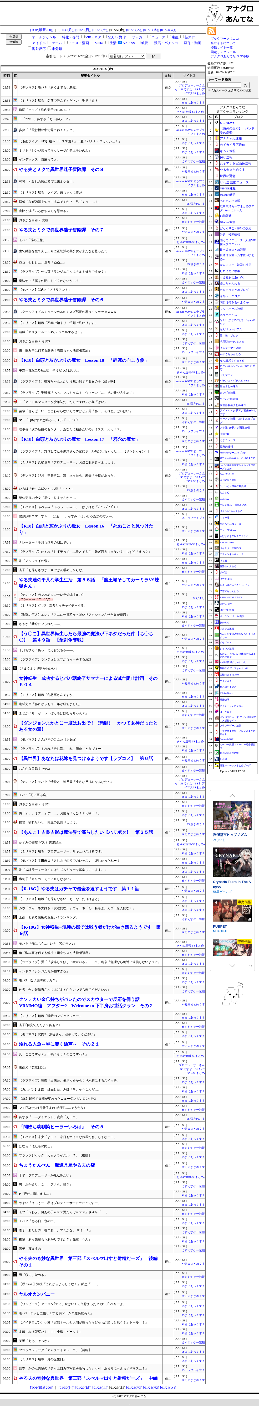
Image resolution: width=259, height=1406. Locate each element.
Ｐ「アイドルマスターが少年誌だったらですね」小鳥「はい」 (63, 402)
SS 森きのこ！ (195, 203)
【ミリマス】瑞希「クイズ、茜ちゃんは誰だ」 (52, 192)
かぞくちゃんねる (230, 354)
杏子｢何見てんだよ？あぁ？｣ (39, 1025)
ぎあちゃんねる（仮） (231, 524)
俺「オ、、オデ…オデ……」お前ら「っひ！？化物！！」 (60, 813)
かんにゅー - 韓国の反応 (235, 264)
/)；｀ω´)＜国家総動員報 (233, 486)
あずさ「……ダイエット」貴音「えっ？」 (49, 1117)
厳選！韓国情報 (230, 234)
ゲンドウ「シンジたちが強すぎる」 (44, 971)
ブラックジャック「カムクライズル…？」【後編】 (55, 1155)
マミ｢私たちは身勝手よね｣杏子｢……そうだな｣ (52, 1108)
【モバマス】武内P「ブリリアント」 (45, 290)
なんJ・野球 (117, 37)
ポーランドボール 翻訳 (232, 616)
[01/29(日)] (83, 30)
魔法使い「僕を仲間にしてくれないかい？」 (50, 281)
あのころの (226, 603)
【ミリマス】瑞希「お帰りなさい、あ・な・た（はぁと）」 (61, 899)
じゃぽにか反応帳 (229, 753)
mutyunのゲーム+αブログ (233, 452)
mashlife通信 (228, 194)
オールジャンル (44, 37)
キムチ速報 (228, 151)
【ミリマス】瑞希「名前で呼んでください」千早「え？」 (60, 100)
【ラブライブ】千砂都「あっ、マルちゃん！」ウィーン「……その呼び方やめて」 (77, 393)
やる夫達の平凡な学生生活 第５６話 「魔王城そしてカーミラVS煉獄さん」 (89, 583)
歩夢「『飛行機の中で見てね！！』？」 (47, 130)
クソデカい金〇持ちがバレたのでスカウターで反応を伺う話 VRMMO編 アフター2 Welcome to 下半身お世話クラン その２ (86, 1002)
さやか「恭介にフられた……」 (41, 624)
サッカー (139, 37)
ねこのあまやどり (229, 687)
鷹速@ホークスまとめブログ (235, 765)
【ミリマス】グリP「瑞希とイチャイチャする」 (53, 605)
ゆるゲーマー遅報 (230, 348)
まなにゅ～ (226, 642)
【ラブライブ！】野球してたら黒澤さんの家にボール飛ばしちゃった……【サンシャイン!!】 (84, 451)
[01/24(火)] (168, 30)
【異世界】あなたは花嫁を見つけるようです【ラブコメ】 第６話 (86, 758)
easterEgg (224, 499)
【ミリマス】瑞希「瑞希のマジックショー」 (50, 1016)
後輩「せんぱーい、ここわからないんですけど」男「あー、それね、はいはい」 (76, 411)
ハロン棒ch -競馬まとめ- (233, 505)
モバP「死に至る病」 (34, 795)
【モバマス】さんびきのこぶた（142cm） (48, 739)
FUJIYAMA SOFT (225, 948)
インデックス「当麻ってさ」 (39, 159)
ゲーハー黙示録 (229, 398)
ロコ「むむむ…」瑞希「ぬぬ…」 (42, 262)
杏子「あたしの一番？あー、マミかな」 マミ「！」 (55, 1230)
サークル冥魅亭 (224, 845)
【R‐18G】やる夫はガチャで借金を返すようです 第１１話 (79, 888)
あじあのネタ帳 (230, 200)
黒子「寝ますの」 (31, 1248)
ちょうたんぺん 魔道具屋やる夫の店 (57, 1165)
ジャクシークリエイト (229, 896)
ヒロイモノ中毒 (230, 271)
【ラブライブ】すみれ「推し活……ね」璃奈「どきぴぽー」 (61, 749)
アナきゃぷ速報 (231, 138)
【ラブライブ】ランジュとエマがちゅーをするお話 (55, 659)
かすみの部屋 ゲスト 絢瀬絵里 (40, 842)
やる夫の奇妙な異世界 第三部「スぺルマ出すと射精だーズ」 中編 (88, 1378)
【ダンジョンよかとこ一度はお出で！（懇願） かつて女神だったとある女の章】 (88, 726)
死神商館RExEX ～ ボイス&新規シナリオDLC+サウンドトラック (232, 840)
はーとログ (226, 712)
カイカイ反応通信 (232, 145)
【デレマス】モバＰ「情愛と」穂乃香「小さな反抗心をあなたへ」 (66, 782)
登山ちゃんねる (230, 283)
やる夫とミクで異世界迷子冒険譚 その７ (61, 230)
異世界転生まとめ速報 (233, 405)
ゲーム (57, 43)
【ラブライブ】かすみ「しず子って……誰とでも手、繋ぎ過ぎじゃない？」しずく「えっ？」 (85, 552)
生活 (113, 43)
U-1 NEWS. (227, 123)
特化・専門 (70, 37)
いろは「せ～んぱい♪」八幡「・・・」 (46, 488)
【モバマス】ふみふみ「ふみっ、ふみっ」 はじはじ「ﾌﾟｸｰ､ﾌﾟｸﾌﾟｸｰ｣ (68, 507)
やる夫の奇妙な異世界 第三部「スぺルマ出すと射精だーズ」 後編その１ (88, 1261)
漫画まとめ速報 (229, 386)
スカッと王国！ (228, 628)
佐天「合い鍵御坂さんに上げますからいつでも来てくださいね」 (64, 989)
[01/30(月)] (66, 30)
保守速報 (226, 157)
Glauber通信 (227, 222)
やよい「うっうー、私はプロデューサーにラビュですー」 (60, 1203)
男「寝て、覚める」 (33, 1275)
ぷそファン (226, 375)
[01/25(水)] (151, 30)
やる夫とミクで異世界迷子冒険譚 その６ (61, 299)
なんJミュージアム (231, 329)
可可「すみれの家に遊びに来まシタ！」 (47, 181)
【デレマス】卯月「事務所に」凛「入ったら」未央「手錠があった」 (68, 475)
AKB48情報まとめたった (233, 662)
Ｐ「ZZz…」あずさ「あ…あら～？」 (45, 119)
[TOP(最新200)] (41, 30)
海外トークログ (230, 296)
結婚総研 (224, 699)
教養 (144, 43)
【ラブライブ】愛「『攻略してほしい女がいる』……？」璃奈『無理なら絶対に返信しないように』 (90, 962)
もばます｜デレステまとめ (234, 536)
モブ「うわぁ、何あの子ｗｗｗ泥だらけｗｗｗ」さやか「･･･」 (64, 1212)
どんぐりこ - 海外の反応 (235, 228)
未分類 (57, 49)
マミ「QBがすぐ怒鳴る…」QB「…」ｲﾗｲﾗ (48, 420)
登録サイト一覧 (222, 47)
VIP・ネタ (93, 37)
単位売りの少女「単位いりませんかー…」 (49, 498)
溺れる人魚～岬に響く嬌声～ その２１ (59, 1044)
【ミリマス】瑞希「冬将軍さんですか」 (47, 695)
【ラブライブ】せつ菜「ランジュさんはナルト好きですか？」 (63, 271)
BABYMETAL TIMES (231, 597)
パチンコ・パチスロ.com (234, 380)
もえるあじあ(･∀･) (232, 277)
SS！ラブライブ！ (193, 352)
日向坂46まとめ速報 (233, 249)
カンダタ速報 (228, 392)
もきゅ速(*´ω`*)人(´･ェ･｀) (234, 585)
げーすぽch (226, 578)
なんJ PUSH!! (227, 473)
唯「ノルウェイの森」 (34, 561)
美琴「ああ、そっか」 (34, 1341)
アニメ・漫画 (78, 43)
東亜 (175, 37)
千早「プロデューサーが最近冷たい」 (46, 1175)
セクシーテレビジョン (231, 706)
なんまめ (224, 492)
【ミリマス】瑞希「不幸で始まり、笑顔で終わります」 (58, 323)
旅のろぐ (224, 622)
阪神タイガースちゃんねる (234, 668)
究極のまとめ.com (229, 674)
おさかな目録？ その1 (34, 804)
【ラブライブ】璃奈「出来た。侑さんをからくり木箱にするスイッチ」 (69, 1080)
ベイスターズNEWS (230, 548)
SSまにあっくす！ (193, 102)
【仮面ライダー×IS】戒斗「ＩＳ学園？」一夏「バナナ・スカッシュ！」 (70, 141)
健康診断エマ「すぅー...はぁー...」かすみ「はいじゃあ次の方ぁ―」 (67, 516)
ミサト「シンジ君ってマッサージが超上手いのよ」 (55, 150)
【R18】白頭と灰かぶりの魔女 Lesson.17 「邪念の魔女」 (79, 439)
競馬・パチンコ (166, 43)
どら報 (223, 759)
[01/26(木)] (134, 30)
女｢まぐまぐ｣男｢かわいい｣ (38, 668)
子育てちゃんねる (229, 591)
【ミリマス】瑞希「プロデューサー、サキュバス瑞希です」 (61, 851)
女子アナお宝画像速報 (235, 163)
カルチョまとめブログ (234, 289)
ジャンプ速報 (227, 648)
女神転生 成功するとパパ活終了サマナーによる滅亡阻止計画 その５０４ (88, 681)
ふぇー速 (224, 517)
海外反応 (39, 49)
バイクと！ (226, 680)
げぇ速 (223, 560)
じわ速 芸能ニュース (234, 182)
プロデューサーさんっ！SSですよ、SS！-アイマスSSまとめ (190, 89)
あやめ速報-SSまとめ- (191, 111)
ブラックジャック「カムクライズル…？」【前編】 (55, 1350)
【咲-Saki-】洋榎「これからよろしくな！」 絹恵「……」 (59, 1284)
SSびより (199, 598)
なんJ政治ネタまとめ (232, 360)
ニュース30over (228, 530)
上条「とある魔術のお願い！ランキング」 (49, 917)
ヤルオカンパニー (37, 1294)
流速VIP (224, 433)
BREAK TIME (227, 542)
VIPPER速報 (228, 188)
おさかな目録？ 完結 (33, 220)
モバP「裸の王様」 (32, 240)
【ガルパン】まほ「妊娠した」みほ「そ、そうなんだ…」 (60, 1089)
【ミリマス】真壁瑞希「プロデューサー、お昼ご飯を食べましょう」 (68, 462)
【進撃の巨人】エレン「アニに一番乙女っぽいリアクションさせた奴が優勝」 (74, 615)
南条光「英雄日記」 (33, 1067)
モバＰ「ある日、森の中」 (38, 1221)
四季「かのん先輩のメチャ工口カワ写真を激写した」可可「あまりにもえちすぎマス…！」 (83, 1368)
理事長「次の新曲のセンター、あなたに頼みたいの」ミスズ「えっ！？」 (71, 429)
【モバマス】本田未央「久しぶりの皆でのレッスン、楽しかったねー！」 (71, 860)
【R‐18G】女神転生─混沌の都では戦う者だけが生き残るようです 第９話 (89, 930)
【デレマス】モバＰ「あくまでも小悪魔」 (49, 87)
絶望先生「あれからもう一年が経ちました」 (50, 704)
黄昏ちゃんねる (228, 566)
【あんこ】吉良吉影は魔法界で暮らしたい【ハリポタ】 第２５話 (86, 832)
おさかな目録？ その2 (34, 769)
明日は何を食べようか (234, 302)
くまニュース (228, 440)
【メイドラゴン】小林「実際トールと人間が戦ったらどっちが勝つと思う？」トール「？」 (83, 1322)
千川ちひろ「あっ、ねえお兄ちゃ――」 (47, 650)
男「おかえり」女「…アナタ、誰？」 (46, 1184)
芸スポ (190, 37)
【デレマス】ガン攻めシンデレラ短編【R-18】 (52, 595)
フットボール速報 (231, 308)
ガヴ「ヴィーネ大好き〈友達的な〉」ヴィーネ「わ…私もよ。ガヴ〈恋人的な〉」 (77, 908)
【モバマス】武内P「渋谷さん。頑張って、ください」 (58, 1034)
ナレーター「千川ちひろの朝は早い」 (46, 542)
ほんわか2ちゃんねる (231, 511)
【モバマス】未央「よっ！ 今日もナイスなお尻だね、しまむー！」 (68, 1137)
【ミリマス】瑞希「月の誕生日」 (42, 1359)
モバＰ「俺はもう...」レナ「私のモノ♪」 (48, 943)
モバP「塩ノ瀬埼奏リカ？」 (39, 980)
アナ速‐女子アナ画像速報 (235, 427)
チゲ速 (223, 572)
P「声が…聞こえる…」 (35, 1194)
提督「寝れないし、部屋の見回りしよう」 (49, 822)
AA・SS (129, 43)
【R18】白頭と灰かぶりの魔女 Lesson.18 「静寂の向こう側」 (84, 360)
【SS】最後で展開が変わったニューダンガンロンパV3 (57, 1098)
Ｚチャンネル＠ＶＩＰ (231, 554)
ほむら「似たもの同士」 (36, 1146)
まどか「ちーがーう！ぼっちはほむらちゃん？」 (53, 713)
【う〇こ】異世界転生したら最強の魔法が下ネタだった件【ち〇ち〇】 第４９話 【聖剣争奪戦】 (86, 637)
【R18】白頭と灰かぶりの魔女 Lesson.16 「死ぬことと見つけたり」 (86, 529)
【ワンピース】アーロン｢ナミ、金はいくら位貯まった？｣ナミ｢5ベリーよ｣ (72, 1304)
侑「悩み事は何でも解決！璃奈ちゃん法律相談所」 (55, 350)
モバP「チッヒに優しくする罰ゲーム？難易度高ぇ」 (56, 1313)
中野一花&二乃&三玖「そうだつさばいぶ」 (50, 370)
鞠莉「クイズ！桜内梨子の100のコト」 (46, 110)
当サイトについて (223, 43)
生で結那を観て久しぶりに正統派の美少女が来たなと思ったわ (63, 251)
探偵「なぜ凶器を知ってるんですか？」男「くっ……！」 (60, 202)
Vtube (99, 43)
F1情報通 (226, 215)
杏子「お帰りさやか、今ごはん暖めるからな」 (52, 570)
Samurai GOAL (227, 739)
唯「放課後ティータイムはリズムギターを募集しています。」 (63, 870)
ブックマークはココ (225, 38)
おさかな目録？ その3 (34, 341)
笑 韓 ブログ (229, 335)
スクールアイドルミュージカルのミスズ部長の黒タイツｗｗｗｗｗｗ (68, 312)
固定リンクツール (223, 52)
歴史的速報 (226, 446)
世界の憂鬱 (228, 176)
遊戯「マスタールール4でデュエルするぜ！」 (51, 332)
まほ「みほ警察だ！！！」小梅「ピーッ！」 (50, 1331)
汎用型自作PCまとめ (232, 341)
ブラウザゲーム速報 (230, 725)
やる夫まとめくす (193, 171)
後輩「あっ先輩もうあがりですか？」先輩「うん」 (55, 1239)
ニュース (158, 37)
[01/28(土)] (100, 30)
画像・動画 (192, 43)
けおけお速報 (227, 610)
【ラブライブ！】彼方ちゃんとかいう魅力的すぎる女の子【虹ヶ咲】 (68, 381)
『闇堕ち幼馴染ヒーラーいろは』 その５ (61, 1126)
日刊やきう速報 (228, 480)
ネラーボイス (228, 314)
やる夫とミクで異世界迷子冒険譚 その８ (61, 169)
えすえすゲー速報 (193, 161)
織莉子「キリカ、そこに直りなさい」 (46, 879)
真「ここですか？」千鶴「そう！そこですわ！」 (53, 1054)
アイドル (39, 43)
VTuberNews (226, 693)
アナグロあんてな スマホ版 (230, 56)
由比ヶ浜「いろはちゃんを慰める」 (44, 211)
